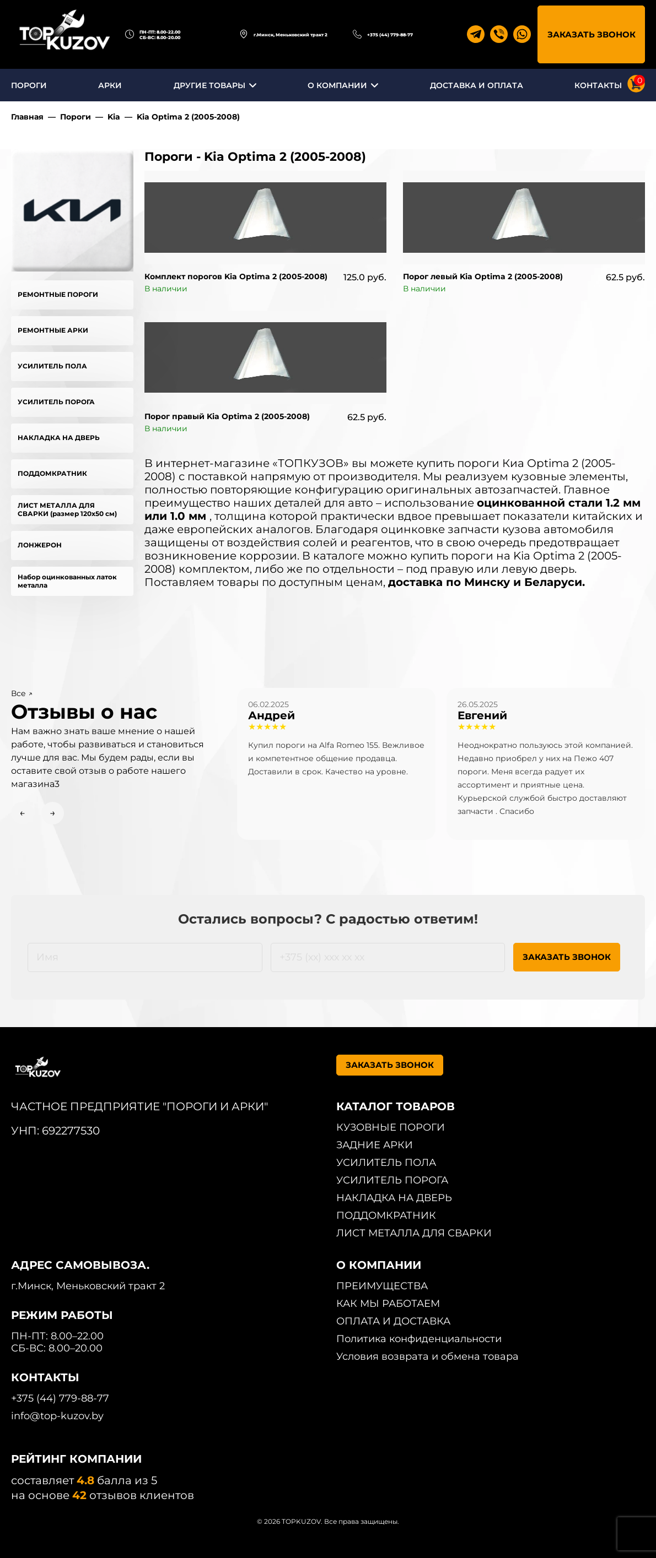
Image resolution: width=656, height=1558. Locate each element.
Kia (113, 117)
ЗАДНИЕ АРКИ (374, 1145)
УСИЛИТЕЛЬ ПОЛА (52, 366)
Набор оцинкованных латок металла (67, 581)
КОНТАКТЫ (598, 85)
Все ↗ (22, 693)
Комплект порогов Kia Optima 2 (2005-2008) (235, 276)
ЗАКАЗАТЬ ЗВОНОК (591, 34)
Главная (27, 117)
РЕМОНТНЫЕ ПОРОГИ (58, 294)
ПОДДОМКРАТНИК (52, 473)
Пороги (75, 117)
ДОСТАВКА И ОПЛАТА (476, 85)
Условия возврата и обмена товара (427, 1356)
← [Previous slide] (22, 813)
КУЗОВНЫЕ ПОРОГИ (390, 1127)
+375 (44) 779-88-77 (390, 34)
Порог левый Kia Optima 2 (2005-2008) (483, 276)
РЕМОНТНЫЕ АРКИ (53, 330)
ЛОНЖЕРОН (40, 545)
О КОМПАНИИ (337, 85)
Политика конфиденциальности (419, 1339)
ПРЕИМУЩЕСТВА (382, 1286)
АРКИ (110, 85)
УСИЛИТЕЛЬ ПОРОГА (56, 402)
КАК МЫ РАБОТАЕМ (388, 1304)
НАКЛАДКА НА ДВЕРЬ (59, 437)
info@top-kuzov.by (57, 1416)
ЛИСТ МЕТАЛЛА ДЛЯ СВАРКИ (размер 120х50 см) (67, 509)
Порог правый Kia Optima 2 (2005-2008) (227, 416)
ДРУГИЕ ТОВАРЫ (209, 85)
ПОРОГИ (29, 85)
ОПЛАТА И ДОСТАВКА (393, 1321)
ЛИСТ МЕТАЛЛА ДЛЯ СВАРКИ (414, 1233)
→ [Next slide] (53, 813)
